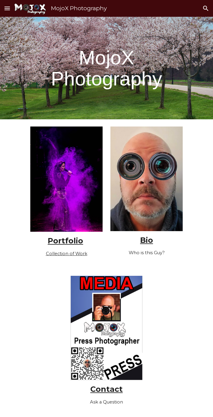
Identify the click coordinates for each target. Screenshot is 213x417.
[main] (106, 68)
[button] (7, 8)
